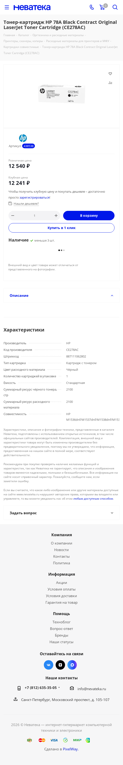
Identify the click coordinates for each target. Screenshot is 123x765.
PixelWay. (71, 749)
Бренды (61, 635)
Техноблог (61, 622)
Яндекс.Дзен (60, 665)
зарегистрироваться (34, 197)
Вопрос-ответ (61, 628)
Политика (61, 563)
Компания (61, 534)
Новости (61, 549)
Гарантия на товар (61, 602)
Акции (61, 582)
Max (72, 665)
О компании (61, 543)
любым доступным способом (93, 499)
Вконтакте (48, 665)
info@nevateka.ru (92, 688)
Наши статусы (61, 641)
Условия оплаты (62, 589)
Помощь (61, 613)
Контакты (61, 556)
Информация (61, 574)
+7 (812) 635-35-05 (41, 687)
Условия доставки (61, 595)
